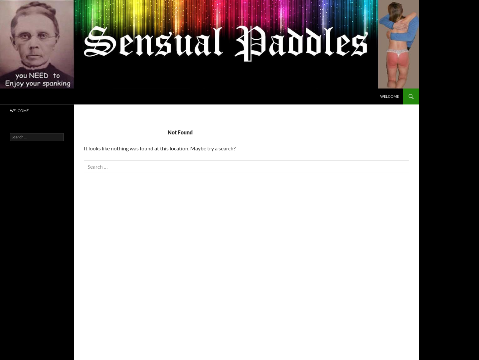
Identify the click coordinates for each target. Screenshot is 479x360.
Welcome (389, 96)
